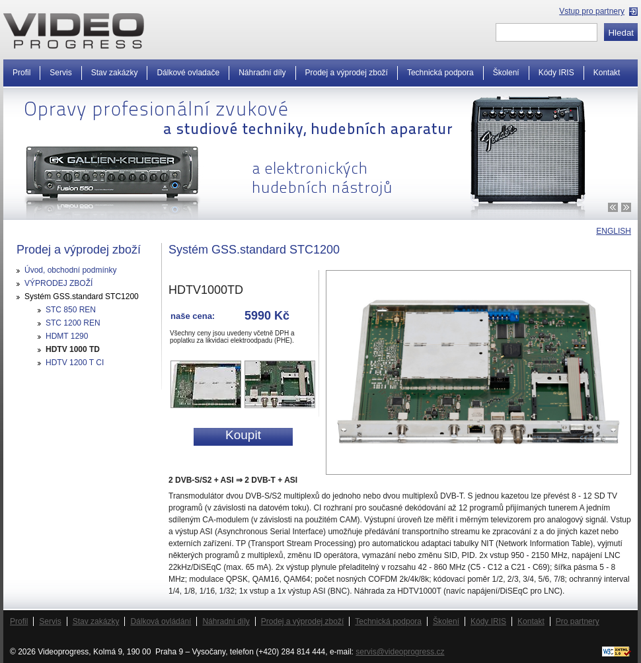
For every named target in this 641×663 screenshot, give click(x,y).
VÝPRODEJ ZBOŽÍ (58, 283)
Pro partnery (577, 621)
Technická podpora (440, 72)
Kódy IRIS (556, 72)
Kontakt (607, 72)
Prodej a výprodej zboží (346, 72)
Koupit (243, 435)
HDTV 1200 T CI (75, 362)
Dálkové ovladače (188, 72)
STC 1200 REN (73, 323)
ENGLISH (613, 231)
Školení (506, 72)
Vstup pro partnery (591, 11)
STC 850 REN (71, 309)
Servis (60, 72)
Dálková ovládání (160, 621)
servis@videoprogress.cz (400, 651)
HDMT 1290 (67, 336)
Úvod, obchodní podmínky (70, 270)
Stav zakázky (114, 72)
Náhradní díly (262, 72)
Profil (21, 72)
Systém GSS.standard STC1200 (81, 296)
